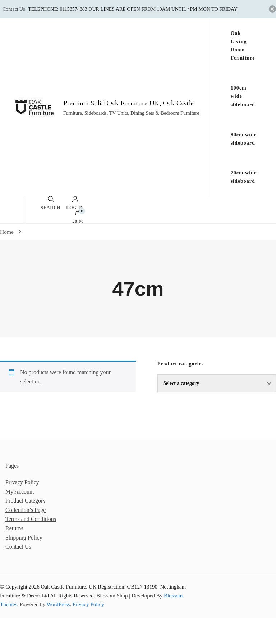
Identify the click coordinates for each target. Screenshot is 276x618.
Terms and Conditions (30, 519)
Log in (75, 203)
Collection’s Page (25, 510)
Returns (14, 528)
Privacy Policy (22, 482)
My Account (19, 492)
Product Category (25, 500)
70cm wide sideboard (244, 177)
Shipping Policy (23, 538)
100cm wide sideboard (243, 96)
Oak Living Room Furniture (243, 46)
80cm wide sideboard (244, 139)
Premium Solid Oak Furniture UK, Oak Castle (128, 103)
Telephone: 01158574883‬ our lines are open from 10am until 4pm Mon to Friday (133, 9)
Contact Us (18, 547)
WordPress (58, 604)
